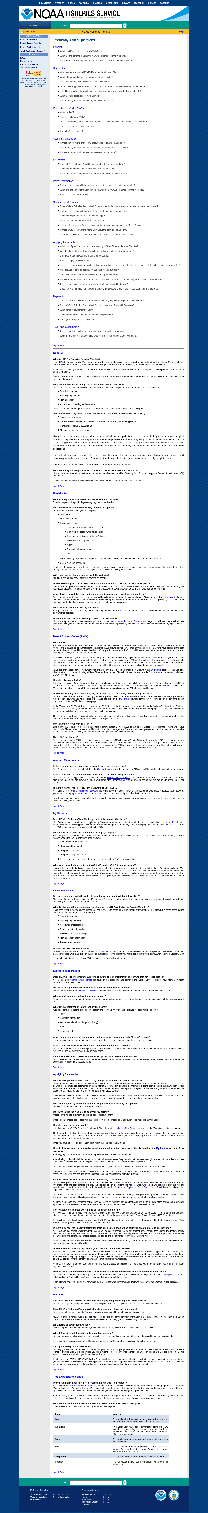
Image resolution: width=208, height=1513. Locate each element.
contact (168, 685)
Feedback (107, 1495)
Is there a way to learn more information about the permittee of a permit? (93, 230)
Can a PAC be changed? (71, 131)
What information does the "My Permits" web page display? (87, 169)
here (140, 683)
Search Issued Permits (30, 43)
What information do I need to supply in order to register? (86, 77)
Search (106, 1497)
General (57, 47)
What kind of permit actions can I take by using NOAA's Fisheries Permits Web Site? (99, 246)
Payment (58, 296)
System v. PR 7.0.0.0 (39, 1494)
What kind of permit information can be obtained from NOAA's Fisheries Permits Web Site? (102, 190)
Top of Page (58, 346)
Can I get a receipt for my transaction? (77, 319)
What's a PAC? (67, 112)
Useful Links (26, 61)
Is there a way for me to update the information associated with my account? (95, 147)
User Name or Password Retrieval (126, 621)
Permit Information (28, 40)
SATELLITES (112, 3)
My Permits (59, 159)
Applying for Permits (64, 242)
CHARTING (98, 3)
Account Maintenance (65, 138)
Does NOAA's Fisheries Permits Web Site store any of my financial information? (97, 305)
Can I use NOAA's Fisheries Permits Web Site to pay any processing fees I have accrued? (102, 300)
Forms (84, 1497)
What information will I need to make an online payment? (86, 314)
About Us (106, 1499)
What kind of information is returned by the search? (83, 220)
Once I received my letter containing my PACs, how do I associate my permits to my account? (103, 122)
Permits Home (31, 31)
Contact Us (107, 1502)
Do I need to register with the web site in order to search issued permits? (93, 211)
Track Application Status (32, 51)
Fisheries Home (88, 1494)
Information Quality (90, 1502)
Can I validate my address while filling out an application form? (89, 274)
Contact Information (29, 64)
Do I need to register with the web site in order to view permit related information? (97, 185)
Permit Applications (30, 47)
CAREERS (164, 3)
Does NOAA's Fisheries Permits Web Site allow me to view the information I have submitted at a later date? (109, 289)
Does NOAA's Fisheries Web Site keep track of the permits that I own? (92, 164)
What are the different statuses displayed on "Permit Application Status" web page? (98, 336)
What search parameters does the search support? (83, 216)
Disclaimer (86, 1504)
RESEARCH (139, 3)
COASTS (152, 3)
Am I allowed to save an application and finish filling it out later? (89, 270)
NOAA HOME (45, 3)
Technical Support (28, 68)
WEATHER (59, 3)
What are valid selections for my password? (80, 96)
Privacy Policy (88, 1499)
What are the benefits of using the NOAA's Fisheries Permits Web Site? (93, 56)
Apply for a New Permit (125, 1128)
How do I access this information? (75, 194)
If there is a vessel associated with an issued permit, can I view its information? (96, 234)
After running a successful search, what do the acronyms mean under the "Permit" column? (102, 225)
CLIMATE (126, 3)
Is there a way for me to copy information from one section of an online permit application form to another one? (111, 279)
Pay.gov (88, 1312)
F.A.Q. (23, 58)
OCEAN (71, 3)
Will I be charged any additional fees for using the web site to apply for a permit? (97, 251)
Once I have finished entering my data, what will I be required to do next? (94, 284)
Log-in (182, 31)
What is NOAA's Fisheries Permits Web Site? (81, 51)
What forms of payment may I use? (76, 310)
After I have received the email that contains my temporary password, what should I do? (100, 91)
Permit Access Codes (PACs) (69, 108)
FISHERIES (84, 3)
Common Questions (38, 1497)
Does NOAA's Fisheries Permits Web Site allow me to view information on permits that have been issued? (109, 206)
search (65, 25)
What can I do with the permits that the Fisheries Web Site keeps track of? (94, 173)
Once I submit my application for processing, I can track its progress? (92, 331)
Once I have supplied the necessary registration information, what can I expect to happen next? (104, 86)
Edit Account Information (118, 777)
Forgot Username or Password (83, 791)
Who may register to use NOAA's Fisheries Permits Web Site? (89, 72)
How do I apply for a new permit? (75, 260)
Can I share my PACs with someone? (77, 126)
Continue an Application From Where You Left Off (138, 1187)
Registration (59, 68)
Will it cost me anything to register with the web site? (84, 82)
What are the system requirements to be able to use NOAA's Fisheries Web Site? (97, 60)
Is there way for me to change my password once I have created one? (92, 143)
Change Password (105, 769)
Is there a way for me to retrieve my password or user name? (88, 100)
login (171, 597)
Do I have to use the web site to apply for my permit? (84, 256)
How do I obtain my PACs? (72, 117)
